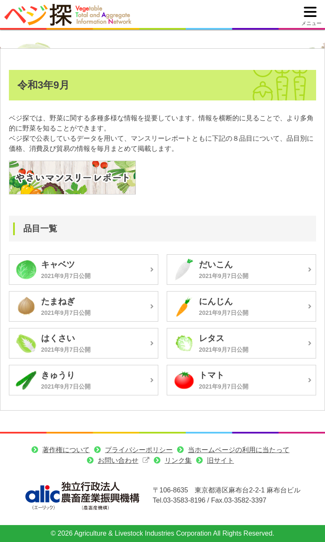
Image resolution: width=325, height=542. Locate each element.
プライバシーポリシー (139, 449)
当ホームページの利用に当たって (238, 449)
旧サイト (220, 460)
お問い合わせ (118, 460)
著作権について (66, 449)
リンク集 (178, 460)
